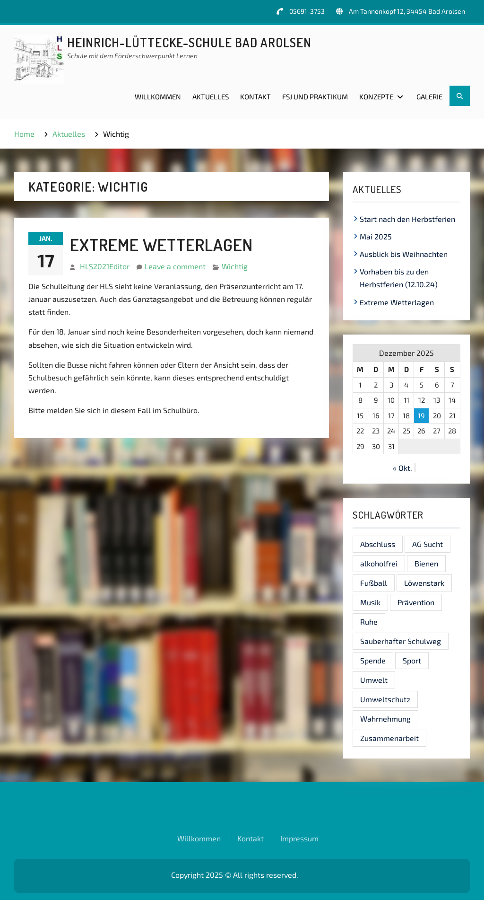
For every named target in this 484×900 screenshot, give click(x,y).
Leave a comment (175, 266)
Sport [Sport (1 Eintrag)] (412, 660)
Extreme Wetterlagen (161, 245)
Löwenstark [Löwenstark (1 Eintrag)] (424, 582)
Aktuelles (210, 96)
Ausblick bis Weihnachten (404, 253)
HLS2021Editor (105, 266)
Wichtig (235, 266)
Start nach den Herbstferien (407, 218)
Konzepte (376, 96)
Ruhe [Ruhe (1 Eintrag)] (369, 621)
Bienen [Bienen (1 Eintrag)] (426, 563)
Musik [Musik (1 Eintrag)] (370, 602)
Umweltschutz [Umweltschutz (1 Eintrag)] (385, 699)
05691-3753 (307, 11)
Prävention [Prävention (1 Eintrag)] (416, 602)
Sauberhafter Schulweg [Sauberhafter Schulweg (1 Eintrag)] (400, 640)
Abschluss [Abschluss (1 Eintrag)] (377, 543)
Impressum (299, 838)
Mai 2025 (376, 236)
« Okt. (402, 467)
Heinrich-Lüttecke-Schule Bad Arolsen (189, 42)
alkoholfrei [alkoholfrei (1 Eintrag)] (379, 563)
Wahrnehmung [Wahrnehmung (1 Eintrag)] (385, 718)
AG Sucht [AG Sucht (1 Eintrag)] (427, 543)
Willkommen (158, 96)
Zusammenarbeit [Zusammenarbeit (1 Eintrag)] (389, 737)
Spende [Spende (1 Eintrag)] (373, 660)
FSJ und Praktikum (315, 96)
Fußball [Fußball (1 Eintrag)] (373, 582)
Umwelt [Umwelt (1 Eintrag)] (374, 679)
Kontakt (255, 96)
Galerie (429, 96)
